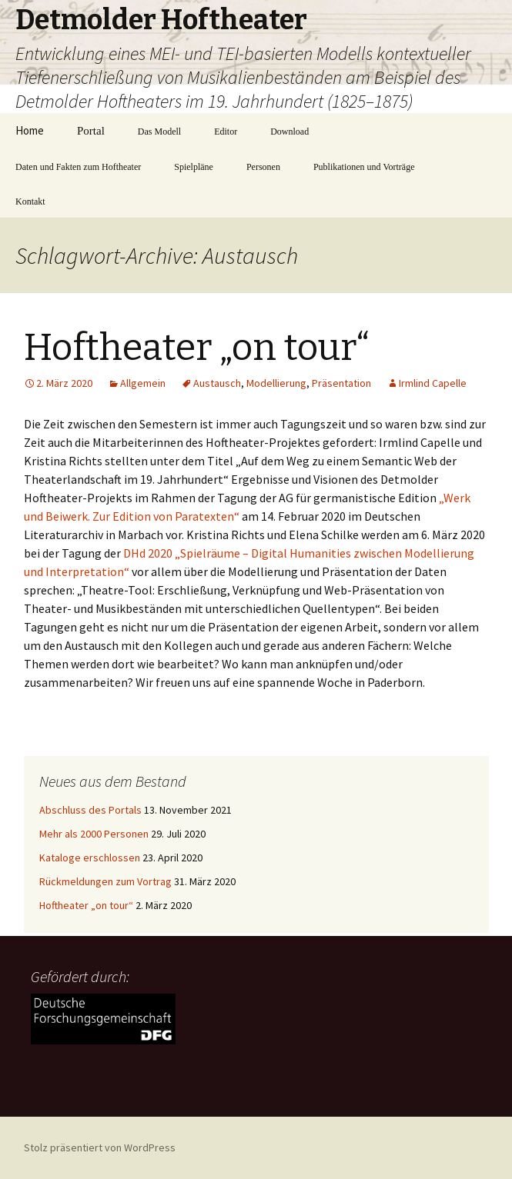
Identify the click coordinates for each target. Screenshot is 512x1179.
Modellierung (276, 383)
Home (29, 130)
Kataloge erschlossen (89, 857)
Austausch (217, 383)
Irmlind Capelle (433, 383)
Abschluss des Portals (90, 810)
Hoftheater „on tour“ (197, 347)
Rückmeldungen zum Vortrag (105, 881)
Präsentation (341, 383)
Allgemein (143, 383)
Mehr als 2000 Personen (94, 834)
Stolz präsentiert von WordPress (100, 1147)
